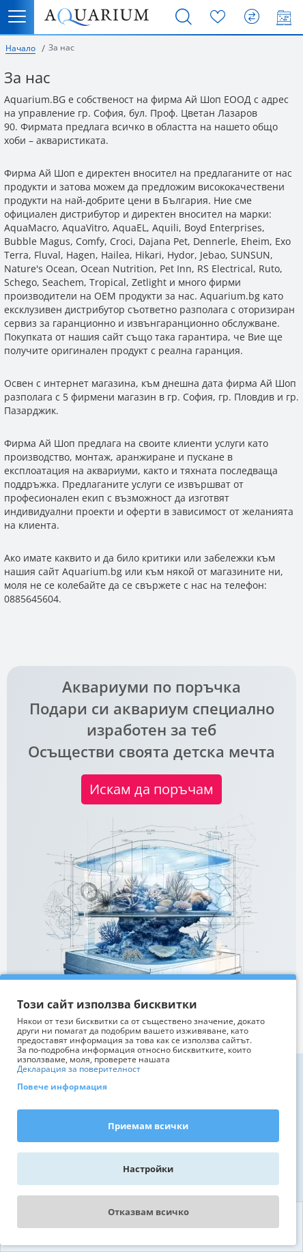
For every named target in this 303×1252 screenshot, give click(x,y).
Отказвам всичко (148, 1212)
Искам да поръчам (151, 789)
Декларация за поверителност (79, 1069)
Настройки (148, 1169)
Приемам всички (148, 1126)
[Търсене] (184, 17)
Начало (20, 48)
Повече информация (62, 1086)
